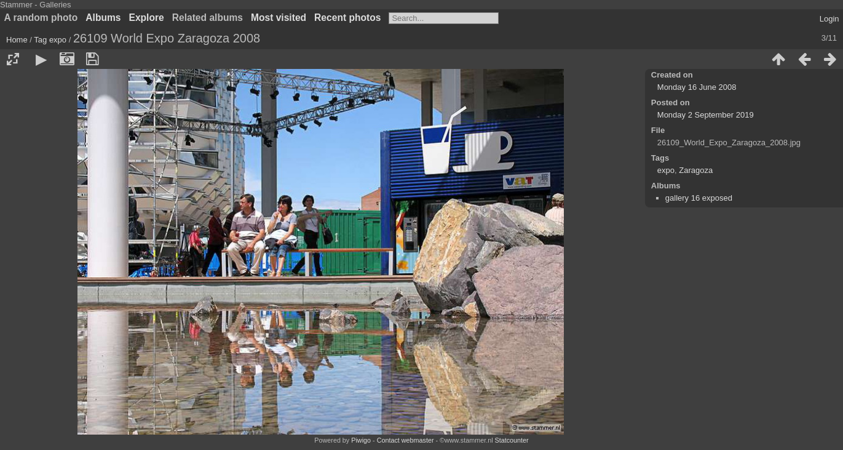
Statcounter (512, 440)
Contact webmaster (405, 440)
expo (57, 39)
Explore (146, 17)
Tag (40, 39)
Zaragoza (696, 170)
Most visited (278, 17)
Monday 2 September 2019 (705, 114)
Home (17, 39)
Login (829, 18)
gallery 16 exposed (698, 198)
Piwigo (361, 440)
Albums (103, 17)
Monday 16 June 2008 (697, 87)
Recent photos (347, 17)
